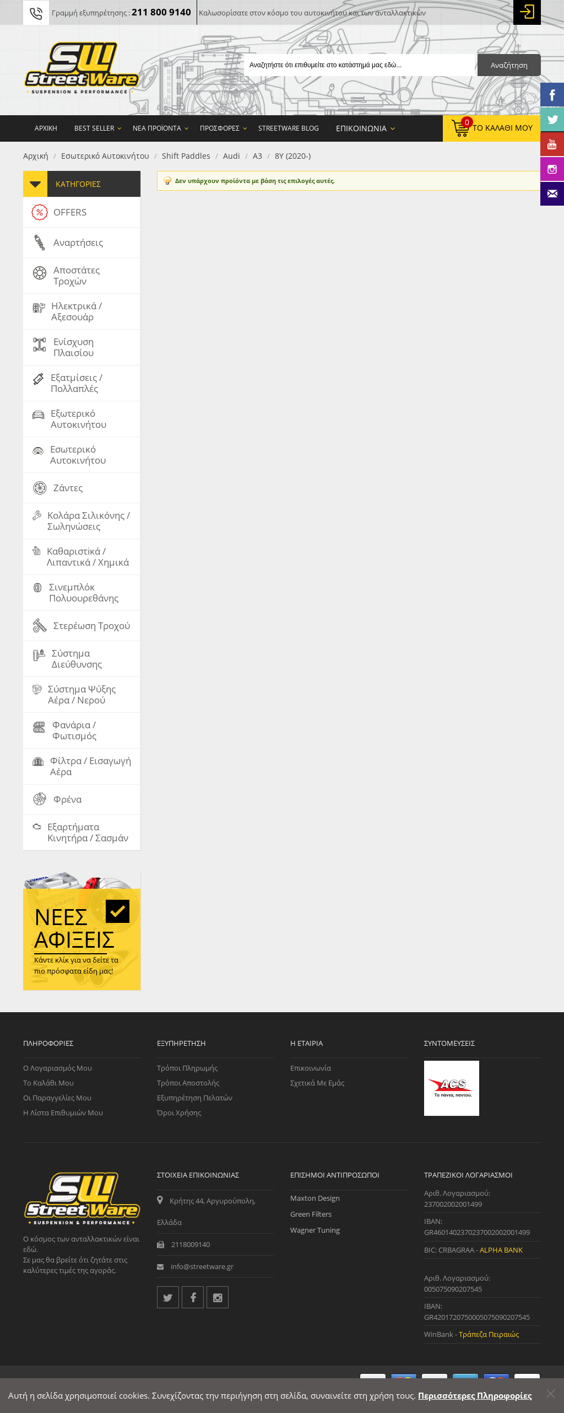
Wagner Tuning (315, 1230)
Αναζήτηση (509, 65)
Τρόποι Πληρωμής (187, 1068)
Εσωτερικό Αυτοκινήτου (105, 156)
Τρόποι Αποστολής (188, 1083)
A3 (257, 156)
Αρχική (35, 156)
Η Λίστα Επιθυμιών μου (63, 1112)
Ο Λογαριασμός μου (57, 1068)
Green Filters (311, 1214)
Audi (231, 156)
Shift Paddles (186, 156)
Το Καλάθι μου (48, 1083)
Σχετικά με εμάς (317, 1083)
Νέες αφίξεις (74, 927)
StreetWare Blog (288, 128)
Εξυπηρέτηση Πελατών (194, 1098)
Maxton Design (315, 1198)
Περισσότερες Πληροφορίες (475, 1395)
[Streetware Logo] (81, 70)
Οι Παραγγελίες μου (57, 1098)
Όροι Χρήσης (179, 1112)
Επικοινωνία (310, 1068)
